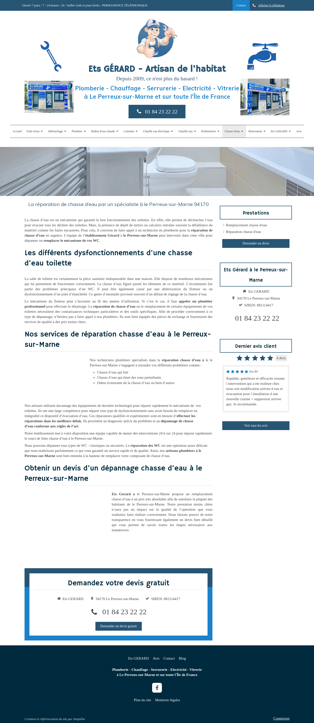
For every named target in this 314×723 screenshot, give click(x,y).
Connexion (281, 718)
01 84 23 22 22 (124, 612)
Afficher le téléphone (271, 5)
